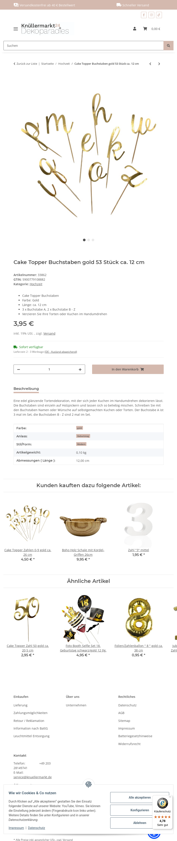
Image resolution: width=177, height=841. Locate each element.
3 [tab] (93, 240)
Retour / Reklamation (29, 721)
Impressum (18, 828)
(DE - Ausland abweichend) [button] (61, 352)
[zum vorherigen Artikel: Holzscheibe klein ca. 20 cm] (150, 63)
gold (79, 427)
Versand (49, 333)
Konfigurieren (137, 810)
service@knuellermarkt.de (33, 777)
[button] (135, 28)
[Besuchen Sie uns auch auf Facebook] (144, 15)
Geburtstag (83, 436)
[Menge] (49, 369)
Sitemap (124, 721)
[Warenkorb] (152, 28)
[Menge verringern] (18, 369)
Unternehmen (76, 705)
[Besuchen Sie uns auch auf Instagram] (151, 15)
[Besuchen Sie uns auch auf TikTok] (159, 15)
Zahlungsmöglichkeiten (31, 713)
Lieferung (20, 705)
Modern (81, 444)
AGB (121, 713)
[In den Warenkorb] (17, 78)
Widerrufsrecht (129, 744)
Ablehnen (137, 823)
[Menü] (170, 798)
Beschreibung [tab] (26, 389)
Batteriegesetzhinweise (135, 736)
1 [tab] (84, 240)
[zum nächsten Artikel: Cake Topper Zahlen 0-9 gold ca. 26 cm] (159, 63)
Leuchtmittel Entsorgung (32, 736)
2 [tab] (88, 240)
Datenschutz (38, 828)
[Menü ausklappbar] (17, 28)
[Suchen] (83, 45)
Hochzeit (36, 284)
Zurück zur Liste (27, 64)
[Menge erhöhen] (80, 369)
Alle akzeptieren (138, 797)
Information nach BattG (31, 728)
